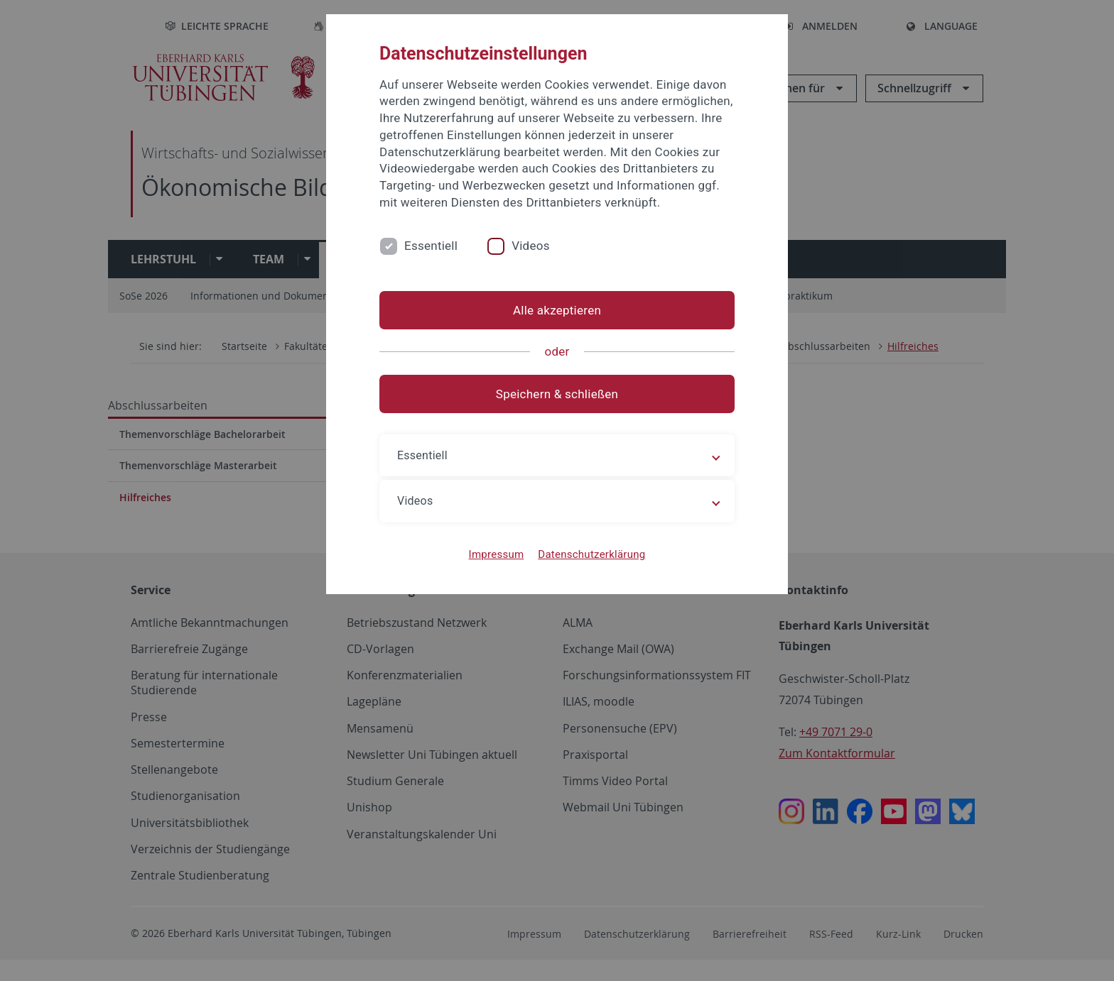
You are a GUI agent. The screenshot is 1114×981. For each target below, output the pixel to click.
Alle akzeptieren (557, 310)
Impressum (496, 554)
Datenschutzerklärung (591, 554)
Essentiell (431, 246)
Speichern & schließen (557, 394)
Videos (531, 246)
